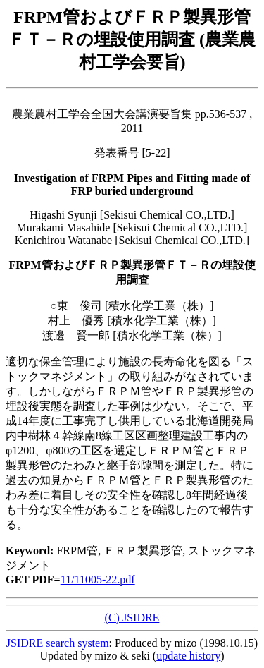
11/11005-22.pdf (98, 579)
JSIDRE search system (57, 643)
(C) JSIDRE (132, 618)
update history (188, 656)
